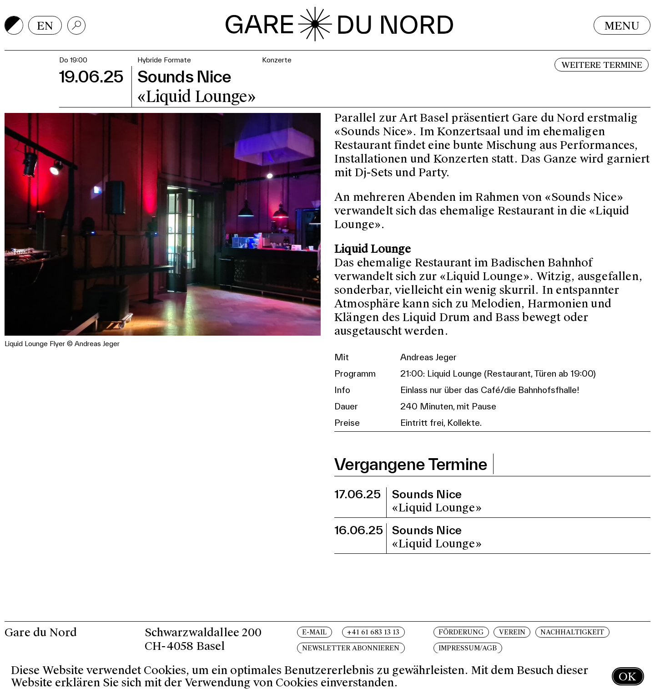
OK (627, 676)
